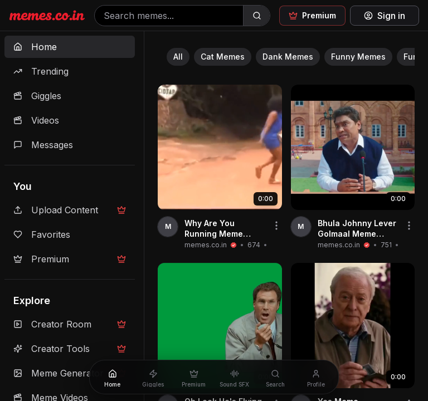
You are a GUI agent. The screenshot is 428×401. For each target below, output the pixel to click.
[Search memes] (169, 16)
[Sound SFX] (234, 377)
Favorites (41, 234)
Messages (43, 144)
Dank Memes (287, 56)
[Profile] (315, 377)
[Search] (256, 16)
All (178, 56)
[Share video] (276, 225)
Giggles (37, 95)
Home (35, 46)
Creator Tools (69, 348)
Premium (69, 259)
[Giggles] (153, 377)
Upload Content (69, 210)
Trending (41, 71)
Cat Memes (223, 56)
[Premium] (193, 377)
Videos (36, 120)
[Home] (112, 377)
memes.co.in (205, 245)
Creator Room (69, 324)
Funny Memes (358, 56)
